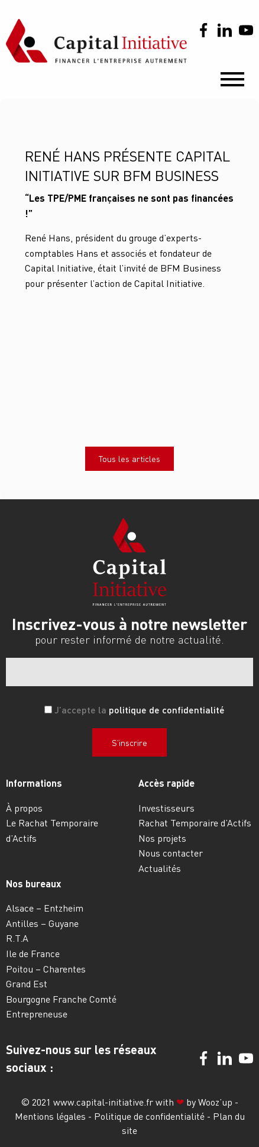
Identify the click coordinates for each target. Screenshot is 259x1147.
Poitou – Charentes (46, 968)
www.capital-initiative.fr (103, 1102)
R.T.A (17, 938)
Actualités (159, 868)
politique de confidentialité (167, 709)
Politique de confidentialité (150, 1116)
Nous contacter (170, 852)
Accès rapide (166, 783)
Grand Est (26, 983)
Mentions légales (51, 1116)
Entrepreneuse (36, 1013)
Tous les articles (129, 458)
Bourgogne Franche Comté (61, 999)
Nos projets (162, 838)
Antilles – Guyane (42, 923)
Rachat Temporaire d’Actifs (194, 822)
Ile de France (33, 953)
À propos (24, 808)
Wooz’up (215, 1102)
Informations (34, 783)
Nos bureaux (33, 883)
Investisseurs (166, 808)
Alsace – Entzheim (44, 908)
